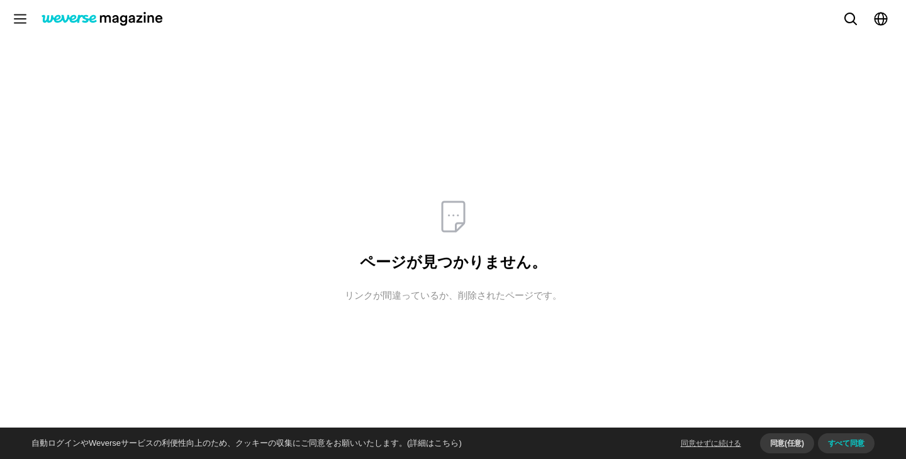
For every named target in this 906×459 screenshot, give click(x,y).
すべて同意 (846, 443)
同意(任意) (787, 443)
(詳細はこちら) (434, 443)
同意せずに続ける (711, 443)
